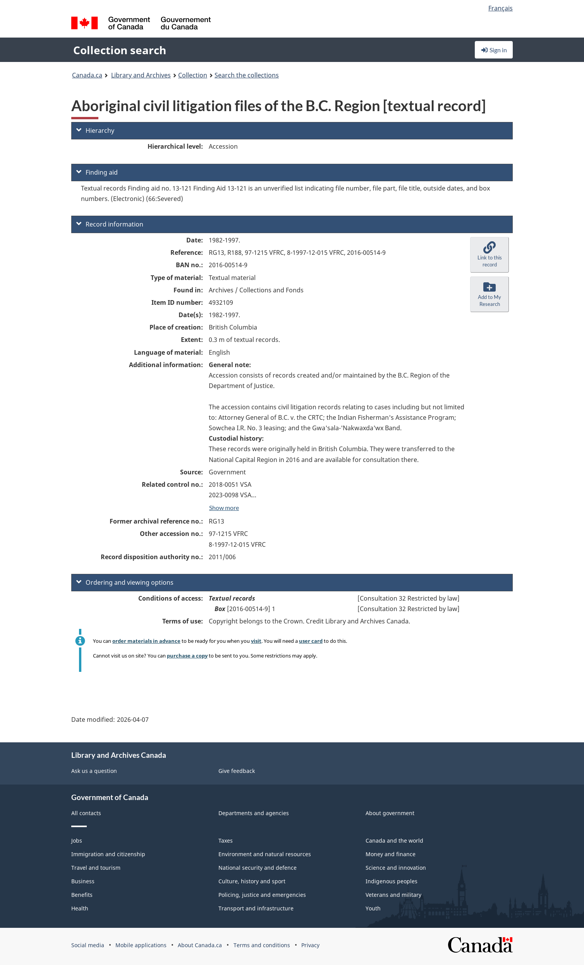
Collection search (119, 50)
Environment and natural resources (264, 854)
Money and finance (391, 854)
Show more (224, 507)
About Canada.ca (200, 945)
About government (390, 813)
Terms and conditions (262, 945)
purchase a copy (187, 655)
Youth (373, 908)
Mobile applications (141, 945)
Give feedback (236, 770)
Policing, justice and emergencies (262, 894)
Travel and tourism (95, 867)
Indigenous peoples (391, 881)
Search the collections (247, 75)
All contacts (86, 813)
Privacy (310, 945)
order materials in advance (146, 640)
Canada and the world (394, 840)
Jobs (76, 840)
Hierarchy (95, 130)
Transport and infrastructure (256, 908)
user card (311, 640)
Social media (87, 945)
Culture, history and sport (251, 881)
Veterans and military (393, 894)
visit (256, 640)
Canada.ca (87, 75)
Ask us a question (94, 770)
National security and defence (257, 867)
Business (82, 881)
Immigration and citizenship (108, 854)
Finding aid (97, 172)
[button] (489, 255)
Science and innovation (396, 867)
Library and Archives (141, 75)
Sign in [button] (494, 49)
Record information (109, 224)
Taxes (225, 840)
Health (79, 908)
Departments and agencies (253, 813)
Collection (192, 75)
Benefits (82, 894)
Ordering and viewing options (124, 582)
